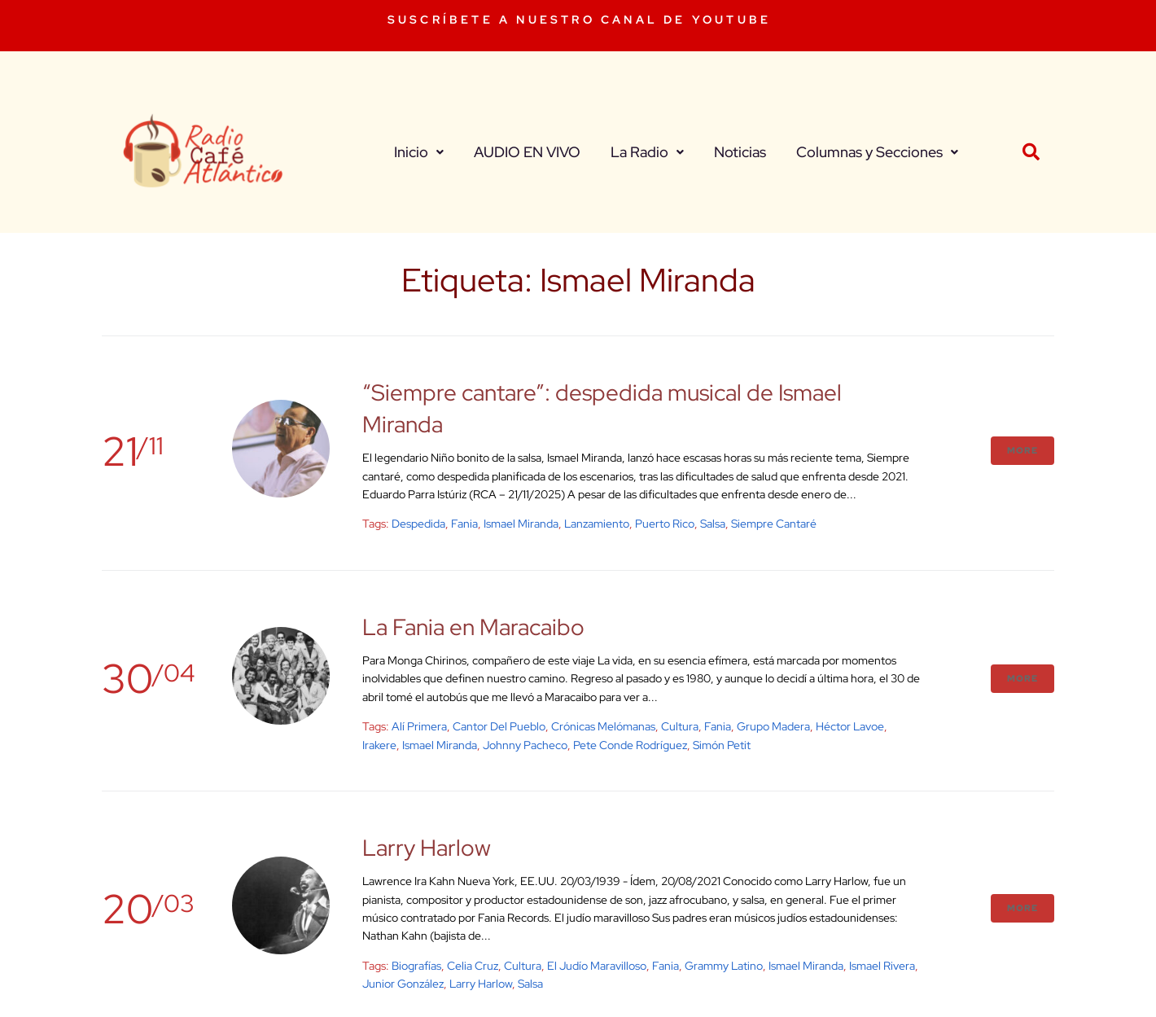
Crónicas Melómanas (603, 726)
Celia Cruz (472, 965)
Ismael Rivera (882, 965)
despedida (418, 523)
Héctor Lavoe (850, 726)
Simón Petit (722, 745)
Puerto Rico (664, 523)
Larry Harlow (426, 847)
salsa (712, 523)
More (1022, 450)
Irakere (379, 745)
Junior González (403, 983)
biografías (416, 965)
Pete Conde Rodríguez (630, 745)
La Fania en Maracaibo (473, 627)
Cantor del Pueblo (499, 726)
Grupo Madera (773, 726)
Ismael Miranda (521, 523)
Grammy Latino (724, 965)
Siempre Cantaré (774, 523)
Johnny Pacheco (525, 745)
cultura (679, 726)
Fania (464, 523)
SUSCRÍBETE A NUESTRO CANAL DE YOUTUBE (579, 19)
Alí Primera (419, 726)
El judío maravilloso (596, 965)
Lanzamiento (596, 523)
